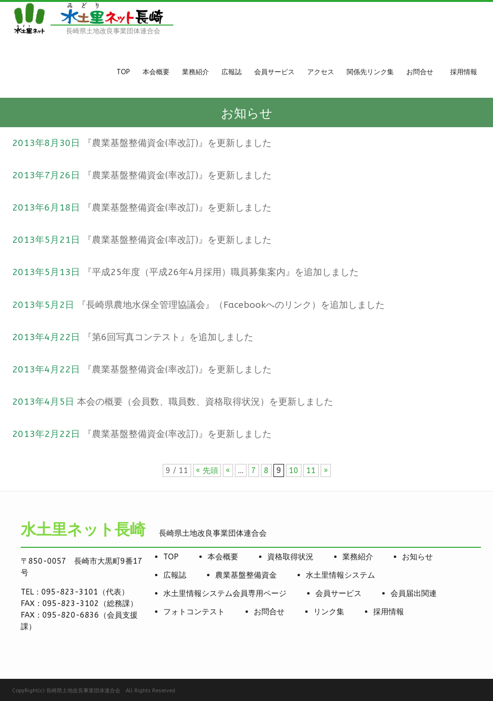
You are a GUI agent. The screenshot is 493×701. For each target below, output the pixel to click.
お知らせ (417, 556)
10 (293, 470)
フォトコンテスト (194, 611)
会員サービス (338, 593)
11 (311, 470)
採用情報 (388, 611)
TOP (171, 556)
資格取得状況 (290, 556)
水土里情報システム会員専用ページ (224, 593)
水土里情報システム (340, 575)
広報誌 (174, 575)
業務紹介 (357, 556)
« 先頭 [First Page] (207, 470)
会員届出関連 (413, 593)
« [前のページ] (228, 470)
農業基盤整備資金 (246, 575)
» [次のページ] (326, 470)
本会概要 (223, 556)
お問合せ (269, 611)
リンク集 (328, 611)
